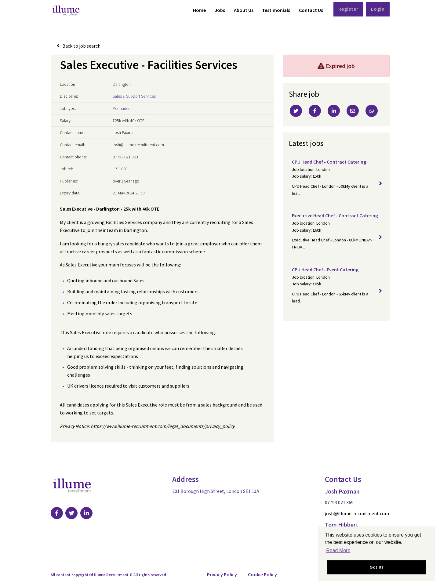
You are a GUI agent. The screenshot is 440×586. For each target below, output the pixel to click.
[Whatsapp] (371, 111)
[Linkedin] (334, 111)
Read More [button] (338, 550)
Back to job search (81, 46)
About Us (243, 10)
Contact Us (311, 10)
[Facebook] (315, 111)
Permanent (122, 108)
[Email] (353, 111)
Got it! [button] (377, 567)
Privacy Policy (222, 574)
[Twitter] (296, 111)
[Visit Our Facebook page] (57, 513)
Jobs (220, 10)
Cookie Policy (262, 574)
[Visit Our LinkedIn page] (87, 513)
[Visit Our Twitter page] (72, 513)
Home (199, 10)
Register (348, 9)
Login (378, 9)
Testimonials (276, 10)
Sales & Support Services (134, 96)
